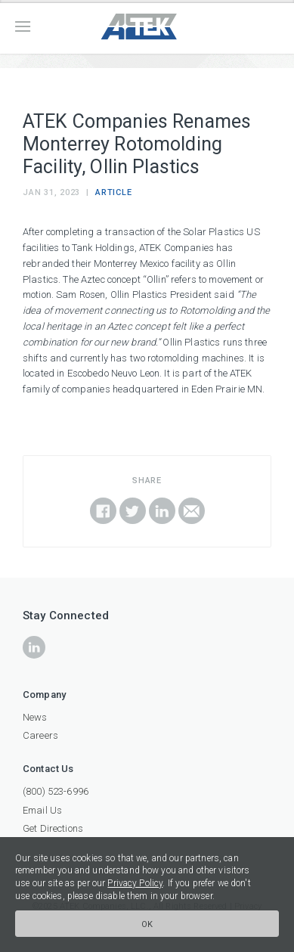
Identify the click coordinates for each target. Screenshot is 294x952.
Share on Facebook (103, 511)
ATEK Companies (147, 27)
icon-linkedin (34, 647)
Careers (40, 735)
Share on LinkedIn (162, 511)
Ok (147, 924)
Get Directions (53, 828)
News (35, 717)
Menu (22, 26)
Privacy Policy (134, 883)
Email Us (42, 810)
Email (191, 511)
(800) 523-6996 (55, 791)
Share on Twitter (132, 511)
